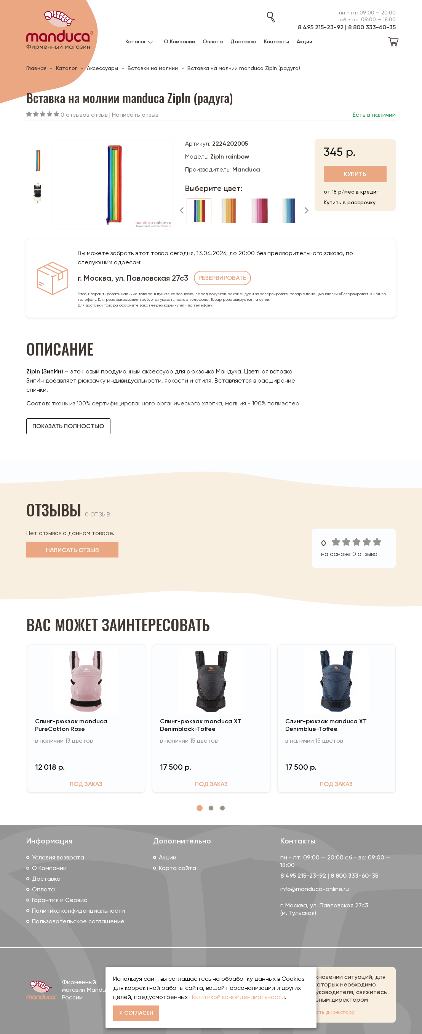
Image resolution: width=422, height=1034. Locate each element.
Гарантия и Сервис (59, 900)
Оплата (43, 889)
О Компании (49, 868)
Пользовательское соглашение (78, 921)
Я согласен (136, 1013)
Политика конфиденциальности (78, 910)
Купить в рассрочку (350, 202)
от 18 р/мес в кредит (351, 192)
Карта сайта (177, 868)
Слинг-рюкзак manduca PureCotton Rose (71, 725)
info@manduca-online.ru (314, 889)
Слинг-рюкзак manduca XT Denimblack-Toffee (200, 725)
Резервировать (222, 277)
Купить (355, 174)
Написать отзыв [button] (72, 550)
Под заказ (86, 784)
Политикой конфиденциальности (237, 997)
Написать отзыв (135, 114)
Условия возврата (58, 857)
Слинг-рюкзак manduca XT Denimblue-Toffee (326, 725)
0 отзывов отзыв (84, 114)
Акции (167, 857)
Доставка (46, 878)
